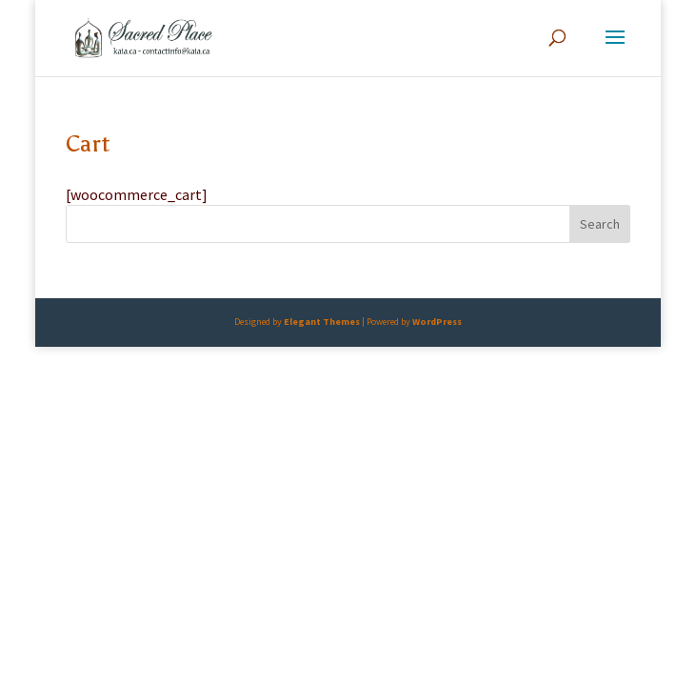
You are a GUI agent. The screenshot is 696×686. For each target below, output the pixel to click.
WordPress (437, 321)
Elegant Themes (322, 321)
